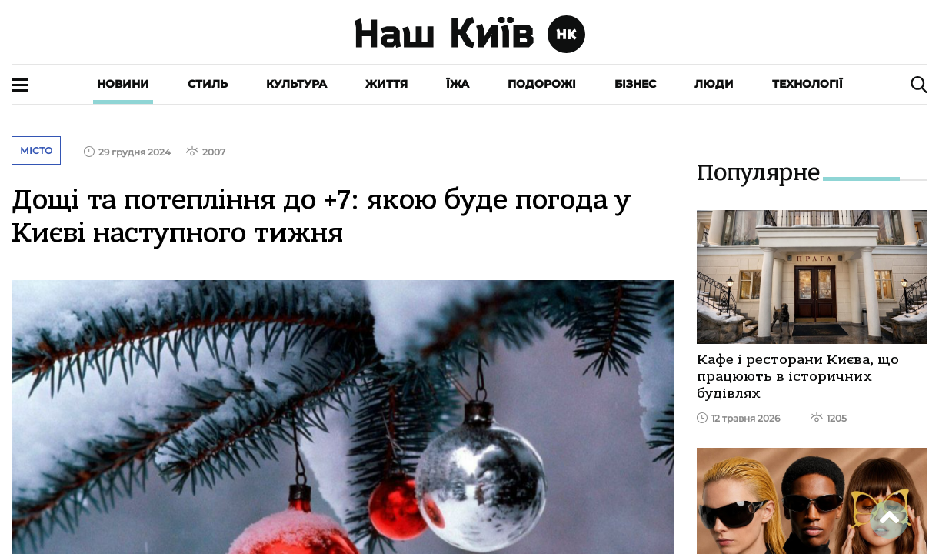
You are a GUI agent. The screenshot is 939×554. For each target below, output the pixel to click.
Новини (123, 84)
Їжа (457, 84)
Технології (807, 84)
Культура (296, 84)
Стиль (208, 84)
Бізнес (635, 84)
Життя (386, 84)
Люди (714, 84)
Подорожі (542, 84)
